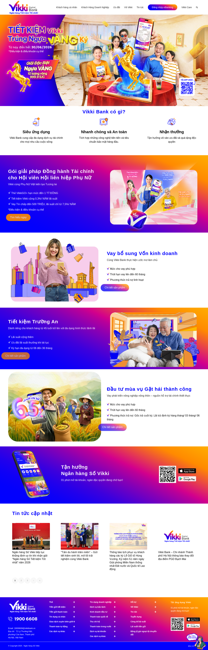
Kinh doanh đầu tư (104, 611)
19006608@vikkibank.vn (24, 628)
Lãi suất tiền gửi (138, 626)
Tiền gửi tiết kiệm (63, 607)
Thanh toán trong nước (104, 626)
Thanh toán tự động (63, 626)
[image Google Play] (194, 627)
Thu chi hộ (104, 621)
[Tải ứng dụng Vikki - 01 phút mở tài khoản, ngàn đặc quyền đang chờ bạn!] (179, 625)
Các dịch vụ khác (63, 631)
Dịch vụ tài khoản (104, 631)
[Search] (197, 7)
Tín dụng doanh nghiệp (104, 602)
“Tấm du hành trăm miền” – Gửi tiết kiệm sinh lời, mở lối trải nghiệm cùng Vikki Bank (79, 555)
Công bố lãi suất (138, 622)
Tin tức (144, 611)
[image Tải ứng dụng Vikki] (169, 476)
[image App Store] (194, 620)
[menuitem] (66, 7)
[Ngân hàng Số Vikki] (23, 7)
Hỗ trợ (144, 602)
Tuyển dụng (135, 617)
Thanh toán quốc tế (104, 616)
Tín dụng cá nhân (63, 616)
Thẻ (63, 602)
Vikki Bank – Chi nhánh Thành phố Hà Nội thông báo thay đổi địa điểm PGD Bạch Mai (176, 555)
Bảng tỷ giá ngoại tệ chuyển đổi (143, 633)
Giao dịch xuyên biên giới (63, 621)
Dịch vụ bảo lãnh (104, 607)
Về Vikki (144, 607)
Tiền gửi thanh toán (63, 611)
